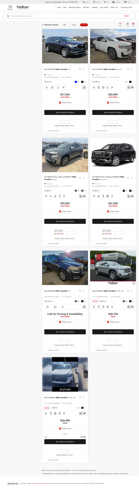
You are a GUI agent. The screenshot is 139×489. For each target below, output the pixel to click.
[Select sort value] (121, 25)
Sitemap (41, 483)
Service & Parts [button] (75, 7)
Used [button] (65, 7)
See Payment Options (65, 112)
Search (126, 16)
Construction (126, 7)
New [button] (58, 7)
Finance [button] (95, 7)
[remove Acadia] (74, 24)
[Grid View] (127, 25)
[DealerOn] (13, 483)
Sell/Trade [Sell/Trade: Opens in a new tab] (104, 7)
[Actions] (84, 69)
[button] (86, 46)
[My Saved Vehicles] (127, 2)
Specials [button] (86, 7)
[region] (65, 437)
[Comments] (84, 87)
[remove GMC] (66, 24)
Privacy (47, 483)
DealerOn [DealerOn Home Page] (35, 483)
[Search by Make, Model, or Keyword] (66, 16)
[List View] (133, 25)
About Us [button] (114, 7)
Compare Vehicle (53, 131)
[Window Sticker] (132, 87)
